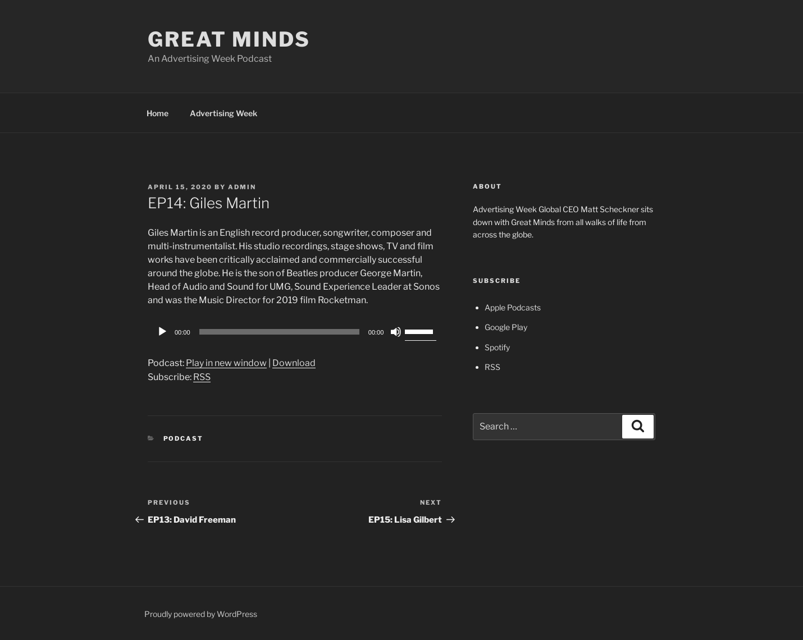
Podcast (183, 438)
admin (242, 187)
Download (294, 363)
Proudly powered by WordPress (200, 614)
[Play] (162, 331)
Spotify (497, 347)
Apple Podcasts (513, 307)
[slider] (279, 332)
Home (157, 113)
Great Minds (229, 39)
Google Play (506, 327)
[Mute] (396, 331)
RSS (202, 377)
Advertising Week (223, 113)
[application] (295, 332)
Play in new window (226, 363)
